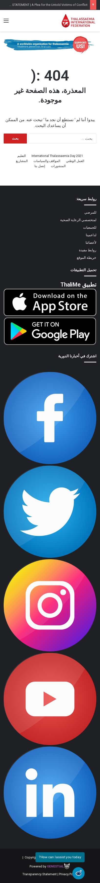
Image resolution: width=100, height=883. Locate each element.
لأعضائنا (91, 242)
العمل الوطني (75, 161)
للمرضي (90, 212)
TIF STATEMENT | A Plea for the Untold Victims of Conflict (47, 5)
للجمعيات (89, 227)
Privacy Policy (68, 874)
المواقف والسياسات (46, 161)
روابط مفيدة (87, 250)
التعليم (21, 156)
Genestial (55, 866)
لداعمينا (91, 235)
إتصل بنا (39, 166)
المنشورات (58, 166)
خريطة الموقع (86, 258)
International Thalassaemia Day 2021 (57, 156)
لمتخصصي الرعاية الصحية (78, 220)
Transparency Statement (39, 874)
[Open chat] (78, 873)
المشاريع (22, 161)
